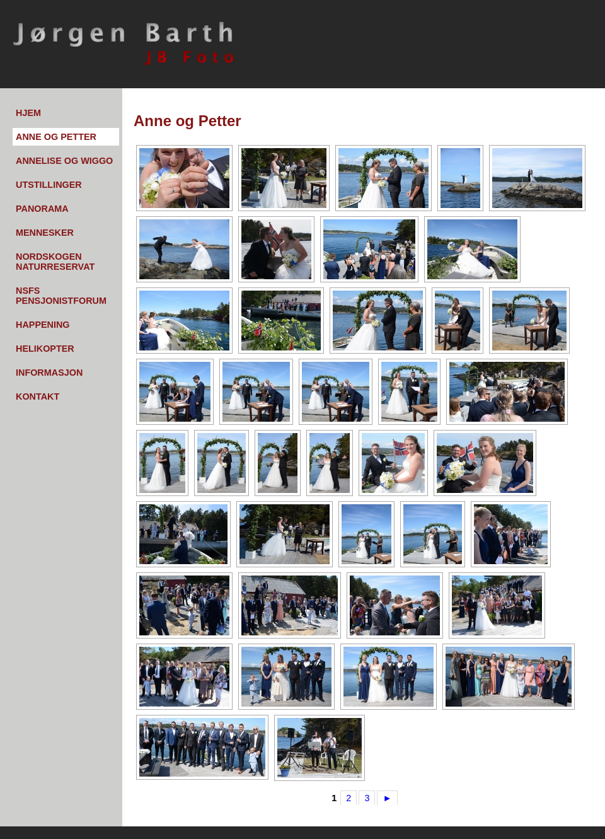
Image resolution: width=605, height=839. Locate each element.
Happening (43, 325)
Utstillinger (49, 185)
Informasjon (49, 372)
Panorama (42, 209)
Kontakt (37, 396)
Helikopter (45, 349)
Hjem (28, 113)
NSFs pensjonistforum (61, 296)
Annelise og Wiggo (64, 161)
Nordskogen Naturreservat (55, 262)
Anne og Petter (56, 137)
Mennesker (45, 233)
